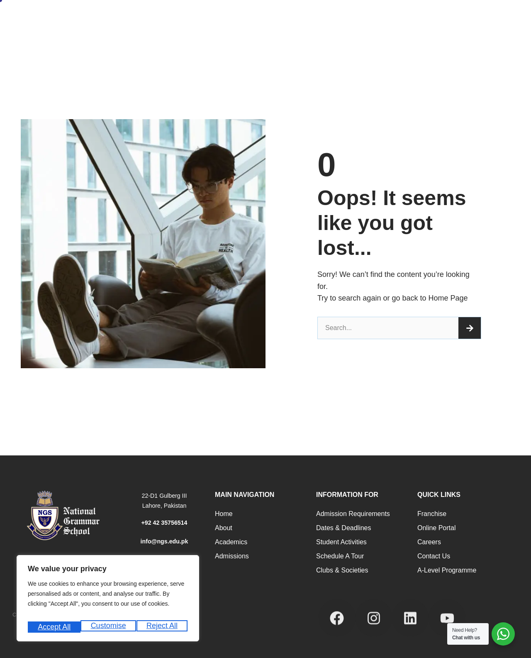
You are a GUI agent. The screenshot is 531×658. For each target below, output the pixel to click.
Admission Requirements (353, 513)
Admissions (192, 17)
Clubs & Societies (342, 570)
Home (107, 17)
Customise (54, 627)
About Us (144, 17)
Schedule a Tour (340, 556)
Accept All (162, 627)
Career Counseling (318, 17)
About (223, 527)
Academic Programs (252, 17)
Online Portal (436, 527)
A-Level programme (446, 570)
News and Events (426, 17)
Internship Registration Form (135, 39)
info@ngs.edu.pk (164, 541)
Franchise (431, 513)
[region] (108, 601)
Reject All (108, 627)
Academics (231, 541)
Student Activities (341, 541)
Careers (429, 541)
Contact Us (433, 556)
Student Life (373, 17)
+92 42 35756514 (164, 522)
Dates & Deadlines (343, 527)
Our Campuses (201, 39)
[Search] (469, 328)
